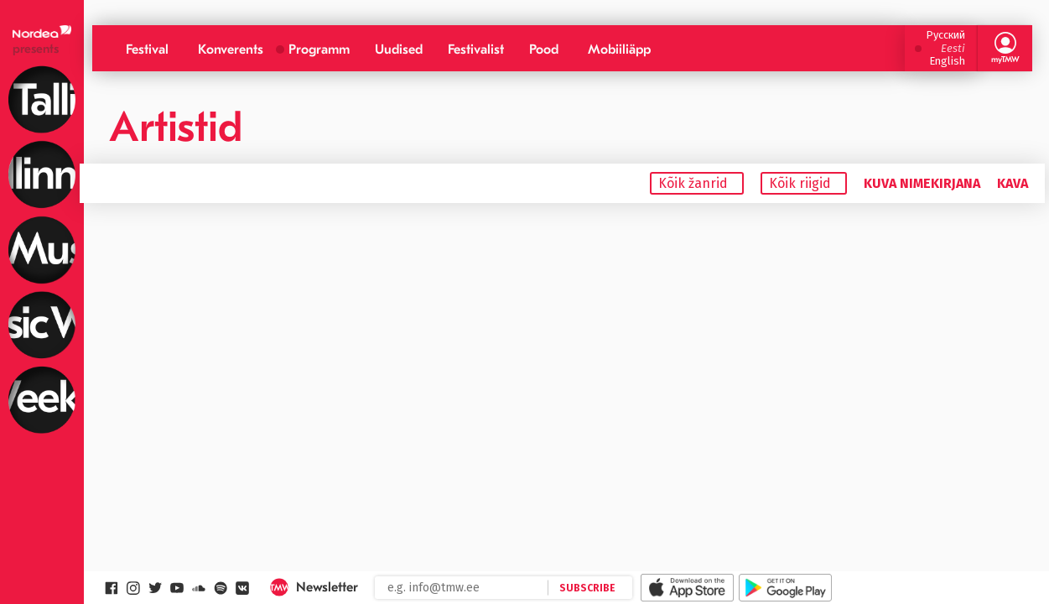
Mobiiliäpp (619, 49)
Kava (1012, 183)
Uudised (399, 49)
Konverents (230, 49)
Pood (543, 49)
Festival (147, 49)
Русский (945, 35)
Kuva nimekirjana (922, 183)
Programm (319, 49)
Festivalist (476, 49)
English (947, 61)
